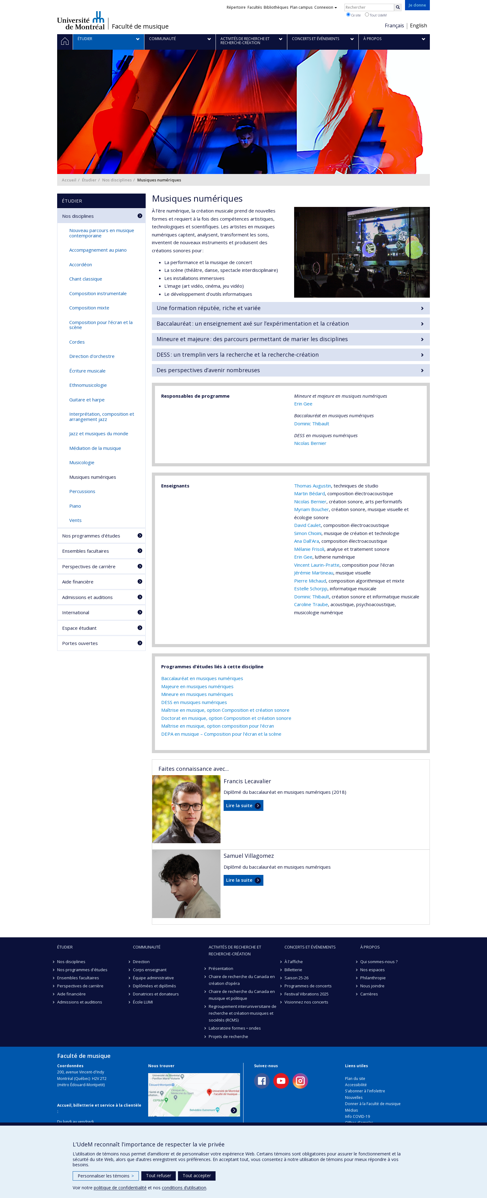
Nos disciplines (117, 180)
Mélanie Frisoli (309, 549)
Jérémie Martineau (313, 572)
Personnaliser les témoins (106, 1176)
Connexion (325, 7)
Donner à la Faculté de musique (373, 1103)
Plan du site (355, 1078)
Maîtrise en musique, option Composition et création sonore (225, 710)
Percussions (82, 491)
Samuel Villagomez (249, 855)
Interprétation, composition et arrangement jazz (101, 416)
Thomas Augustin (312, 485)
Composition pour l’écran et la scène (101, 325)
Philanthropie (373, 978)
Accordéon (80, 264)
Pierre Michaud (310, 581)
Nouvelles (353, 1097)
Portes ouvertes (80, 643)
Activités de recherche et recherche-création (235, 950)
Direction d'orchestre (92, 356)
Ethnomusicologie (88, 385)
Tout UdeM (376, 14)
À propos (370, 947)
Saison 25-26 (296, 978)
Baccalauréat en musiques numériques (202, 678)
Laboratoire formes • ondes (235, 1028)
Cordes (77, 342)
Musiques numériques (92, 477)
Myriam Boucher (311, 509)
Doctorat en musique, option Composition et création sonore (226, 718)
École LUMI (143, 1002)
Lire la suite (239, 805)
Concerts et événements (310, 947)
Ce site (353, 14)
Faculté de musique (140, 26)
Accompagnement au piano (98, 250)
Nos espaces (372, 969)
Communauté (147, 947)
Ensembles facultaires (85, 551)
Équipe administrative (153, 978)
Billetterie (293, 969)
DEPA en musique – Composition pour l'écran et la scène (221, 734)
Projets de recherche (228, 1036)
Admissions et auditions (87, 597)
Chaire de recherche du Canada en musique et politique (242, 995)
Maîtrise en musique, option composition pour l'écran (217, 726)
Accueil (69, 180)
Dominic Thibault (311, 423)
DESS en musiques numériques (194, 702)
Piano (75, 506)
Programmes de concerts (308, 986)
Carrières (369, 994)
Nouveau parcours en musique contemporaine (101, 233)
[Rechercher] (398, 7)
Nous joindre (372, 986)
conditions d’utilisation (184, 1188)
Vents (75, 520)
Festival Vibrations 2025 (306, 994)
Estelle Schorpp (310, 588)
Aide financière (77, 581)
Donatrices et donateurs (156, 994)
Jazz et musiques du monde (98, 433)
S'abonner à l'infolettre (365, 1091)
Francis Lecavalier (247, 781)
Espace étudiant (79, 628)
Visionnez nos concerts (306, 1002)
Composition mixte (89, 307)
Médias (351, 1110)
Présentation (221, 968)
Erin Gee (303, 403)
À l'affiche (293, 961)
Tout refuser (158, 1175)
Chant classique (85, 279)
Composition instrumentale (98, 293)
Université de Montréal (81, 20)
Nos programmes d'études (91, 536)
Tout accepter (197, 1175)
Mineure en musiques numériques (197, 694)
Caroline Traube (311, 604)
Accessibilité (356, 1084)
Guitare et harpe (87, 399)
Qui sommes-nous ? (379, 961)
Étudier (89, 180)
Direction (141, 961)
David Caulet (307, 525)
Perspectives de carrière (89, 566)
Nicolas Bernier (310, 443)
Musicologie (81, 462)
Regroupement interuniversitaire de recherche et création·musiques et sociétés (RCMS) (242, 1013)
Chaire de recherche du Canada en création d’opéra (242, 980)
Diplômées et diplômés (154, 986)
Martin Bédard (309, 493)
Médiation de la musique (95, 448)
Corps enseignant (149, 969)
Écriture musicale (87, 371)
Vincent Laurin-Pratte (316, 565)
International (75, 612)
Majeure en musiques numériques (197, 686)
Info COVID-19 (357, 1116)
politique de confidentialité (120, 1188)
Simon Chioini (307, 533)
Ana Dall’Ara (306, 541)
